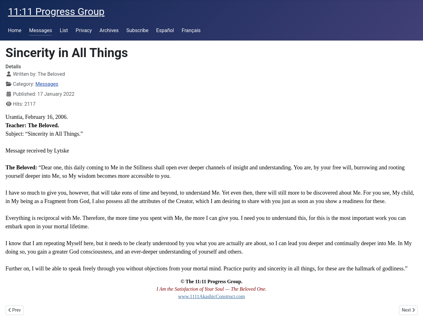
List (64, 30)
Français (191, 30)
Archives (109, 30)
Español (165, 30)
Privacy (84, 30)
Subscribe (137, 30)
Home (15, 30)
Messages (40, 30)
